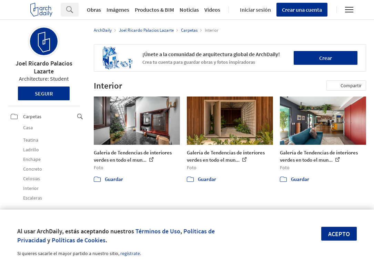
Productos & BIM (154, 9)
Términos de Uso (157, 231)
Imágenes (118, 9)
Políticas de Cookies (78, 240)
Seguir (44, 93)
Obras (94, 9)
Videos (212, 9)
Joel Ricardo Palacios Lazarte (44, 67)
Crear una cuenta (302, 9)
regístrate (130, 253)
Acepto (339, 234)
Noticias (189, 9)
